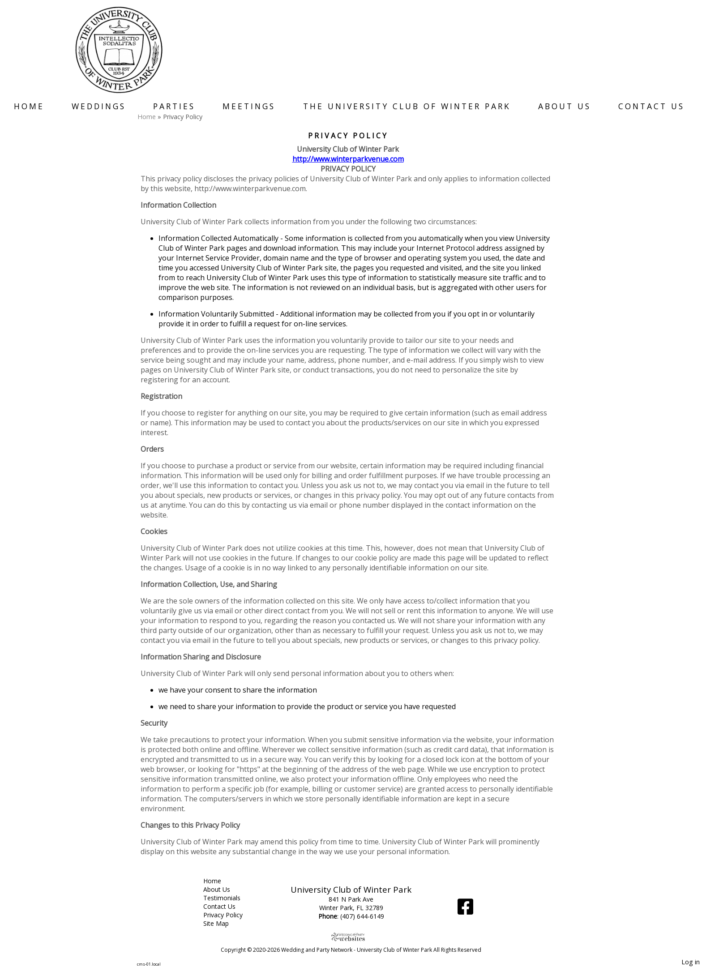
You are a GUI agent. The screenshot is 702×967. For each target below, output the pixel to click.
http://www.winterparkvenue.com (348, 159)
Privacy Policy (230, 915)
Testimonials (228, 898)
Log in (690, 962)
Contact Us (651, 106)
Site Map (223, 923)
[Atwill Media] (351, 937)
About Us (564, 106)
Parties (174, 106)
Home (29, 106)
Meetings (249, 106)
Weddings (99, 106)
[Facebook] (465, 910)
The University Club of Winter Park (407, 106)
